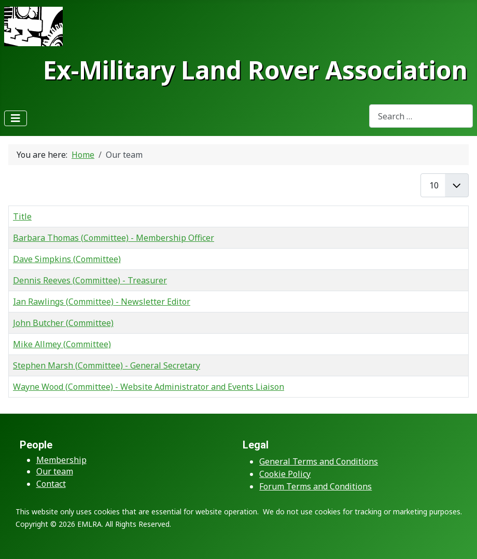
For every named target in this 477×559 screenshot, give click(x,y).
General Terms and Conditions (318, 461)
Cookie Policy (285, 474)
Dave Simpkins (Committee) (67, 259)
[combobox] (421, 116)
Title (22, 216)
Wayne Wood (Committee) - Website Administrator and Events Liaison (148, 386)
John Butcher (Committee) (63, 323)
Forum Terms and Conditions (315, 486)
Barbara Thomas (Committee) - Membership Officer (113, 237)
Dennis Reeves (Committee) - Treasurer (90, 280)
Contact (51, 483)
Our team (54, 471)
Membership (61, 460)
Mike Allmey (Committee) (62, 344)
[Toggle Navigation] (15, 118)
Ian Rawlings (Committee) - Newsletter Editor (101, 301)
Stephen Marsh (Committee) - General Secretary (106, 365)
